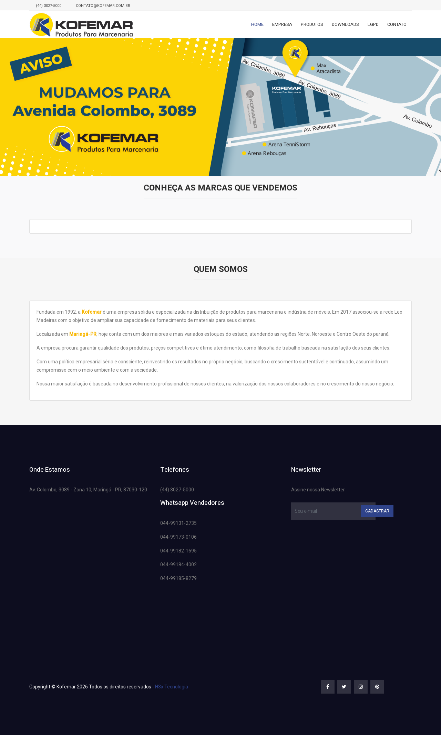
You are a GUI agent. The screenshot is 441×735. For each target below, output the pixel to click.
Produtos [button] (312, 24)
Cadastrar (377, 511)
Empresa (282, 24)
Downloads (345, 24)
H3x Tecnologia (171, 686)
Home (257, 24)
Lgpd (373, 24)
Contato (397, 24)
